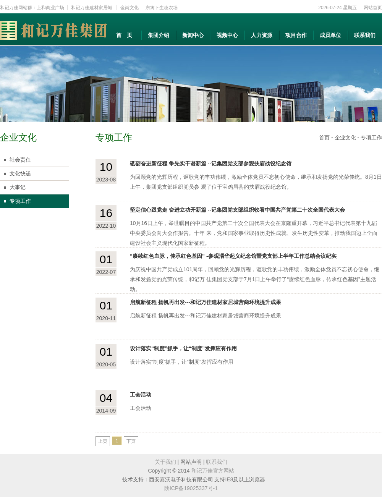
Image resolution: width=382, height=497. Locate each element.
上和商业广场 (50, 7)
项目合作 (296, 35)
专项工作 (20, 201)
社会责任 (20, 160)
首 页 (124, 35)
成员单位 (330, 35)
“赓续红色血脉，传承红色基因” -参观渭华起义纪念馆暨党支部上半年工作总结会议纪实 (233, 256)
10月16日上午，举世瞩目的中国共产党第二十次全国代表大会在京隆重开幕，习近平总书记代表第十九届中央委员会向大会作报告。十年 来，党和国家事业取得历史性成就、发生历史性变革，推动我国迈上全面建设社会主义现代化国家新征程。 (253, 233)
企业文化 (345, 137)
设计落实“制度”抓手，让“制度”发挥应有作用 (183, 348)
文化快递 (20, 173)
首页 (324, 137)
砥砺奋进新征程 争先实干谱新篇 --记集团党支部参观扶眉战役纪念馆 (210, 163)
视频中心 (227, 35)
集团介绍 (158, 35)
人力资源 (261, 35)
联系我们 (365, 35)
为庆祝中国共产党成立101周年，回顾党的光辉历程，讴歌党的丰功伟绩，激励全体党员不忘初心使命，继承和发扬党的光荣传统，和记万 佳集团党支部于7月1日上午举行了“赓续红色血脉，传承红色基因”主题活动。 (254, 279)
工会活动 (140, 395)
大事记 (18, 187)
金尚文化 (129, 7)
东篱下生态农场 (162, 7)
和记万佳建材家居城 (92, 7)
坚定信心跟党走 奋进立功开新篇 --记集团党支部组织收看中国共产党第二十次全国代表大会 (237, 210)
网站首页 (373, 7)
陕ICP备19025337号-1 (191, 488)
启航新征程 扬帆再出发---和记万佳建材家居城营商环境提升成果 (205, 302)
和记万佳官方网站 (212, 471)
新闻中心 (193, 35)
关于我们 (165, 462)
